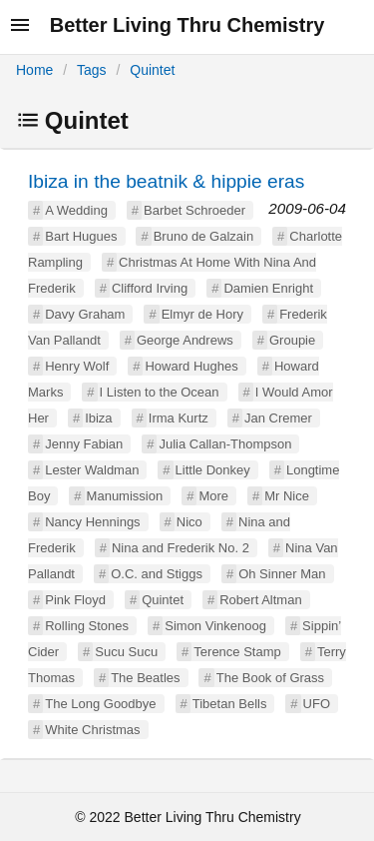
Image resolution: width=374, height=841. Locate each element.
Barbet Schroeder (194, 210)
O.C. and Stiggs (156, 573)
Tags (92, 70)
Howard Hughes (191, 366)
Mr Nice (286, 495)
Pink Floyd (75, 599)
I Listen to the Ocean (159, 392)
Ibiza (98, 418)
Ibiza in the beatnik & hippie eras (166, 181)
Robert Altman (260, 599)
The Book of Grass (270, 677)
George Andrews (185, 340)
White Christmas (92, 729)
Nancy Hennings (92, 521)
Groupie (292, 340)
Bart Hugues (81, 236)
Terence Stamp (236, 651)
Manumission (125, 495)
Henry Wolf (77, 366)
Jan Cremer (278, 418)
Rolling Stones (87, 625)
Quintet (152, 70)
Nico (189, 521)
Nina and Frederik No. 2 (180, 547)
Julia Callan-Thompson (225, 443)
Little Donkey (213, 469)
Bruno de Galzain (203, 236)
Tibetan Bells (229, 703)
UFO (316, 703)
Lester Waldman (92, 469)
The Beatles (145, 677)
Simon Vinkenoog (215, 625)
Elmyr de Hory (202, 314)
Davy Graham (85, 314)
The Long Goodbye (100, 703)
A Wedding (76, 210)
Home (34, 70)
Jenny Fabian (84, 443)
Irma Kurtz (178, 418)
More (213, 495)
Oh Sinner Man (281, 573)
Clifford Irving (149, 288)
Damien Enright (268, 288)
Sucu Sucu (126, 651)
